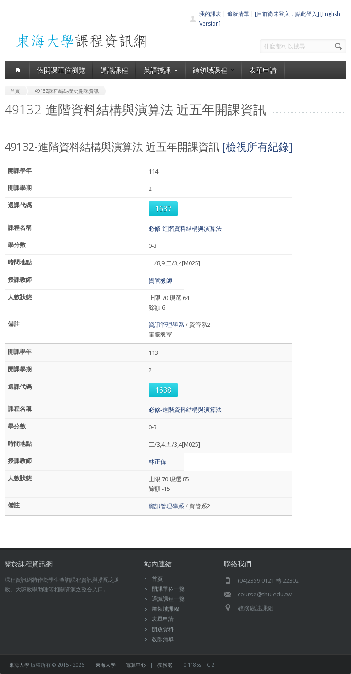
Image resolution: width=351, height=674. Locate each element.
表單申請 (263, 69)
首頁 (157, 579)
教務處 (164, 664)
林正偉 (157, 462)
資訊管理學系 (166, 325)
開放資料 (163, 629)
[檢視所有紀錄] (257, 146)
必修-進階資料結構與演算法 (185, 228)
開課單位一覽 (168, 589)
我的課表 (210, 14)
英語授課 (160, 69)
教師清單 (163, 639)
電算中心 (136, 664)
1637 (163, 209)
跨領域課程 (213, 69)
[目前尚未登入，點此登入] (287, 14)
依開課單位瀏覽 (61, 69)
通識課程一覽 (168, 599)
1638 (163, 390)
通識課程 (114, 69)
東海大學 (19, 664)
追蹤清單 (238, 14)
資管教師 (160, 280)
